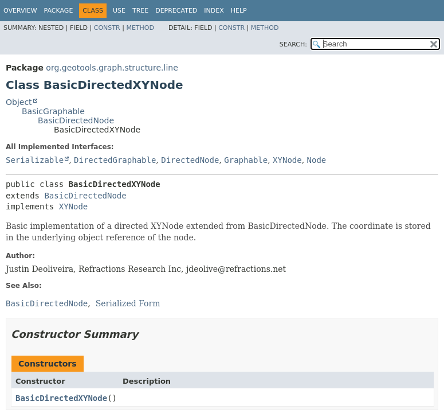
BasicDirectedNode (76, 120)
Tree (140, 10)
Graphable (246, 160)
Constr (107, 28)
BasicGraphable (53, 111)
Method (140, 28)
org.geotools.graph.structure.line (112, 67)
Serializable (35, 160)
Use (119, 10)
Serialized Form (128, 303)
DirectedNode (190, 160)
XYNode (287, 160)
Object (19, 102)
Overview (20, 10)
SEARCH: (293, 44)
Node (317, 160)
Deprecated (176, 10)
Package (58, 10)
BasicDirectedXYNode (61, 398)
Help (239, 10)
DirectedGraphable (115, 160)
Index (213, 10)
